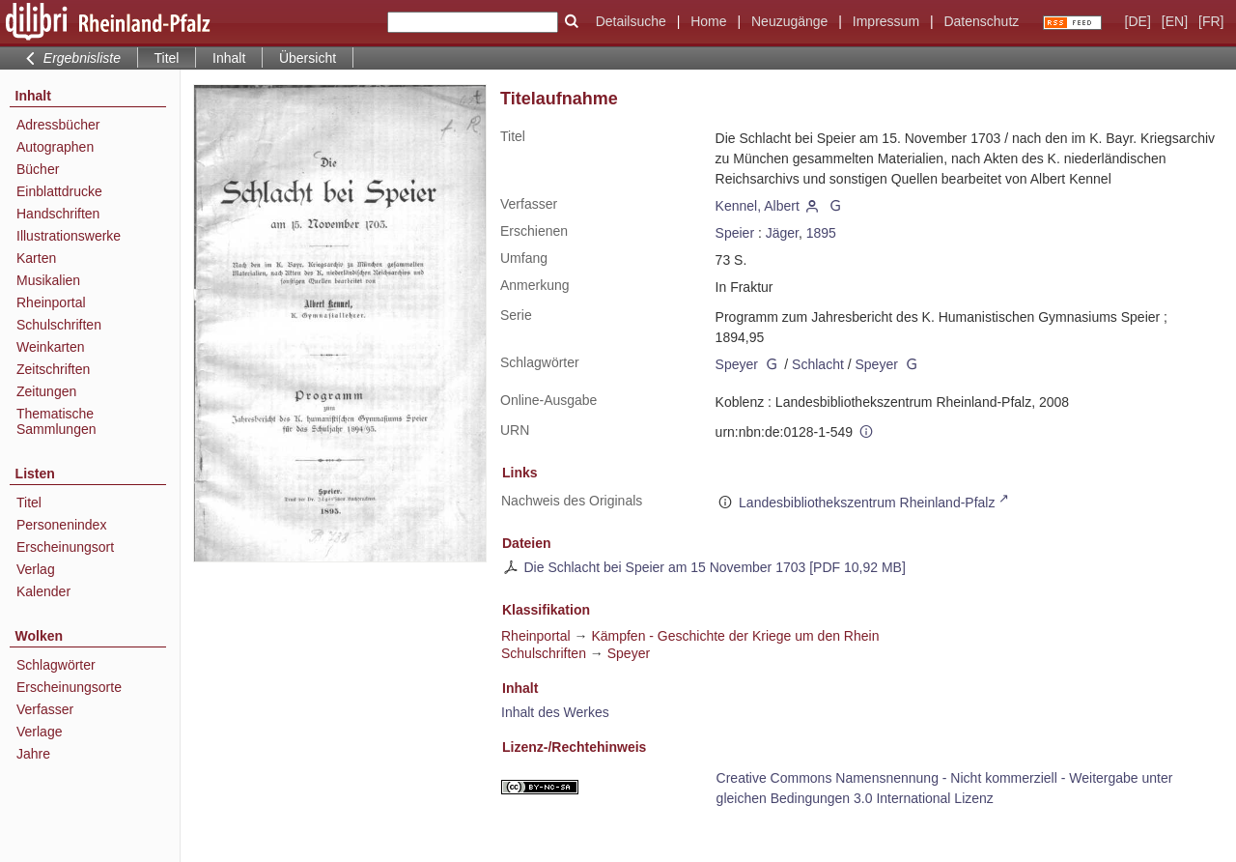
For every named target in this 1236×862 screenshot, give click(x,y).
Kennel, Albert (758, 206)
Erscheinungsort (65, 547)
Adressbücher (57, 124)
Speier (735, 233)
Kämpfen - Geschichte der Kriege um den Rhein (735, 636)
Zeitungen (46, 391)
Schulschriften (58, 324)
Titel (29, 502)
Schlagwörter (56, 665)
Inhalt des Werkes (555, 712)
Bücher (37, 169)
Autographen (55, 147)
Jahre (33, 753)
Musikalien (48, 280)
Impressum (886, 21)
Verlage (39, 731)
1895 (821, 233)
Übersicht (307, 58)
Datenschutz (981, 21)
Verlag (35, 569)
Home (708, 21)
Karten (36, 258)
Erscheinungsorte (69, 687)
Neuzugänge (789, 21)
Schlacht (818, 364)
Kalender (43, 591)
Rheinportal (51, 302)
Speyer (737, 364)
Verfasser (44, 709)
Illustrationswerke (68, 236)
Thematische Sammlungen (56, 421)
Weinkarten (50, 347)
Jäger (782, 233)
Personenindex (61, 524)
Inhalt (228, 58)
